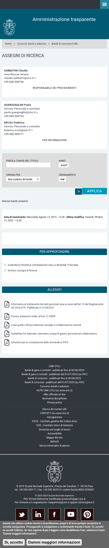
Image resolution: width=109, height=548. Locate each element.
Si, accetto (14, 542)
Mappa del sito (54, 437)
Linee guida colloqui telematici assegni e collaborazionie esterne (46, 325)
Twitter (22, 514)
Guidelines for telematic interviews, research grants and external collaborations (54, 333)
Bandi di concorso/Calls (65, 43)
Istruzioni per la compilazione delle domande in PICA (39, 342)
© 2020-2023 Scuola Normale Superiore (54, 495)
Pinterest (87, 514)
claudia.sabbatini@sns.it (20, 77)
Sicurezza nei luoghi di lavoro (54, 429)
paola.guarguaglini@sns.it (21, 112)
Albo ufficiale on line (55, 394)
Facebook (54, 514)
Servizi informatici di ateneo (54, 445)
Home (8, 43)
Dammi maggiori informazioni (54, 542)
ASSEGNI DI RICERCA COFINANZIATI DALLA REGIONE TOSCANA (43, 265)
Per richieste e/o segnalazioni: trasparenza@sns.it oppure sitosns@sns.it (54, 502)
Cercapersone (54, 417)
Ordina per (13, 175)
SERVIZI (54, 441)
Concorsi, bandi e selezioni (31, 43)
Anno (62, 160)
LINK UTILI (54, 366)
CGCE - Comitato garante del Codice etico (54, 421)
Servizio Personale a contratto (22, 108)
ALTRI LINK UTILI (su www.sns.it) (54, 390)
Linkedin (38, 514)
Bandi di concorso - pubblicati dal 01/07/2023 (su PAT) (54, 382)
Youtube (71, 514)
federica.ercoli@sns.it (18, 130)
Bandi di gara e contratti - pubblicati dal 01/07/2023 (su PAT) (55, 374)
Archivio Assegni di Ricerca (22, 270)
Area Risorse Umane (16, 74)
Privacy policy (54, 402)
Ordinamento (67, 175)
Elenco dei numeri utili (55, 409)
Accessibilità (55, 433)
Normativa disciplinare (54, 398)
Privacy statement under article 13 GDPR (33, 316)
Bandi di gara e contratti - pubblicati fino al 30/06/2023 (54, 370)
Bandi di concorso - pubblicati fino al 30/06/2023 (54, 378)
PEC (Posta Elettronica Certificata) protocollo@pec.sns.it (54, 499)
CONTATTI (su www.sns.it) (54, 413)
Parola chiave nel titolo (22, 160)
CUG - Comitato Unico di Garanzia (54, 425)
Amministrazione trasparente (64, 19)
